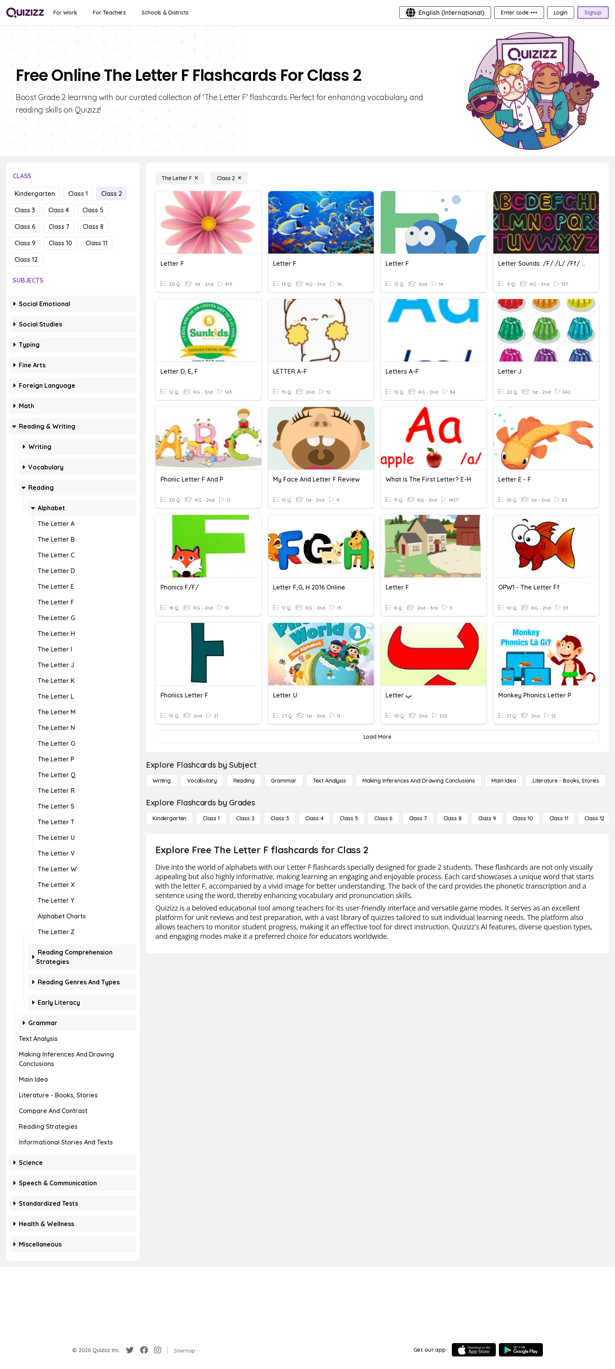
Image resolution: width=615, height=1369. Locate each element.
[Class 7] (418, 818)
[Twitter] (130, 1350)
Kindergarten (35, 193)
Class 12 (26, 259)
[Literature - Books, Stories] (566, 780)
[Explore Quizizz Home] (25, 12)
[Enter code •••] (519, 12)
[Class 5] (348, 818)
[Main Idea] (504, 780)
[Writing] (161, 780)
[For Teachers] (109, 12)
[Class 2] (229, 178)
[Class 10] (523, 818)
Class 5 (93, 210)
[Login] (560, 12)
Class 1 (78, 193)
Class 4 (58, 210)
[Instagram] (157, 1350)
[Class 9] (487, 818)
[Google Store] (521, 1349)
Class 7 (59, 226)
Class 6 (25, 226)
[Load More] (377, 736)
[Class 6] (383, 818)
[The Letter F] (179, 178)
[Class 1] (211, 818)
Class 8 (93, 226)
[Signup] (593, 12)
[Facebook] (144, 1350)
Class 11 (96, 243)
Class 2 (111, 193)
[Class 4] (314, 818)
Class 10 (60, 243)
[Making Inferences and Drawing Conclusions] (419, 780)
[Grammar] (283, 780)
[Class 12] (594, 818)
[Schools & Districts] (165, 12)
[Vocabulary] (202, 780)
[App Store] (474, 1349)
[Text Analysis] (329, 780)
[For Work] (65, 12)
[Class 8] (452, 818)
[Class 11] (559, 818)
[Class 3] (279, 818)
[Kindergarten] (169, 818)
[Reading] (244, 780)
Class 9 (25, 243)
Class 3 (25, 210)
